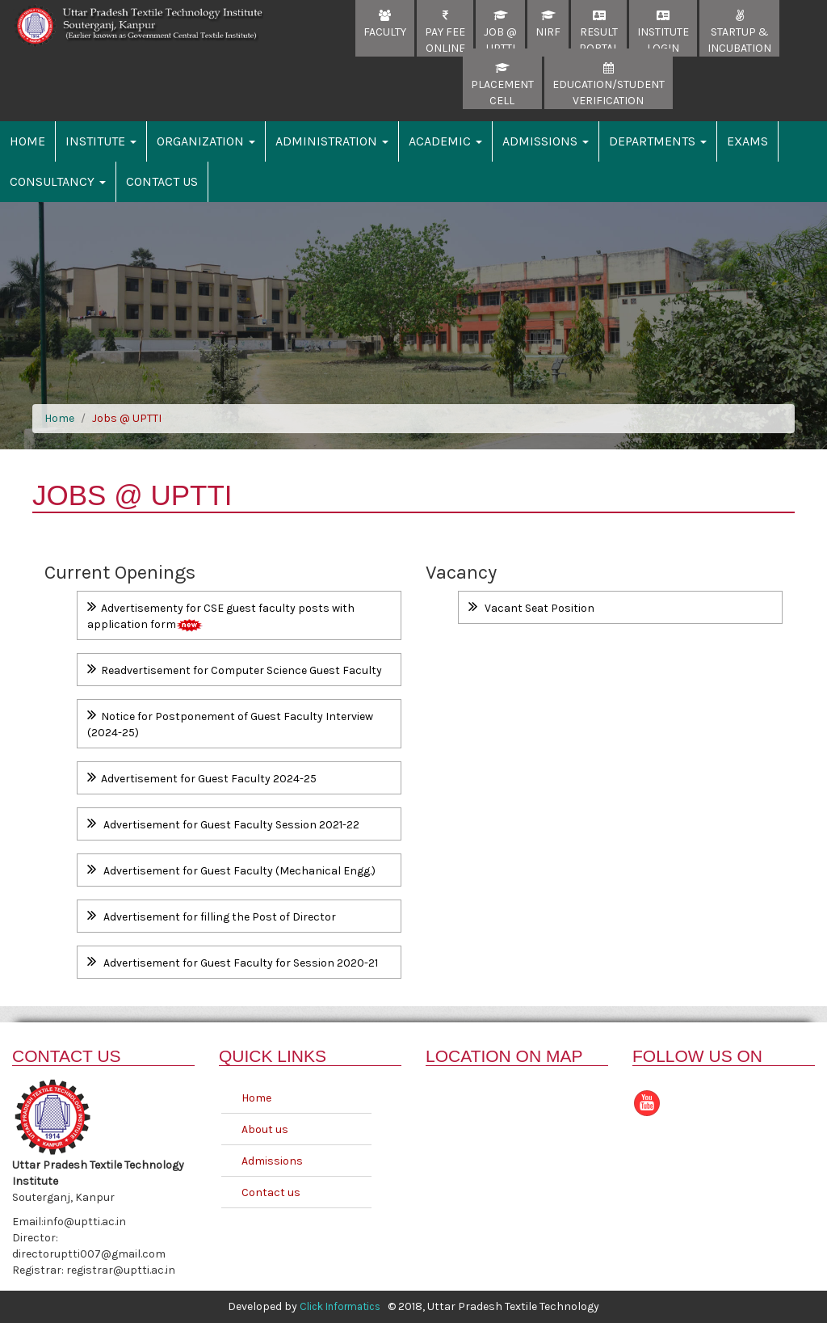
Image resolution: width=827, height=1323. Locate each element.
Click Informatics (340, 1306)
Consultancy (58, 181)
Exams (747, 141)
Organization (206, 141)
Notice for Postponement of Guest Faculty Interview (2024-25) (230, 722)
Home (27, 141)
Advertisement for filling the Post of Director (211, 915)
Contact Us (162, 181)
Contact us (270, 1192)
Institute (100, 141)
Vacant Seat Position (531, 606)
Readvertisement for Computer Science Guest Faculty (234, 668)
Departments (658, 141)
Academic (445, 141)
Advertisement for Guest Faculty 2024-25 (202, 777)
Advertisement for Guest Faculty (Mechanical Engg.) (231, 869)
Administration (331, 141)
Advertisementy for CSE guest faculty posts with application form (221, 615)
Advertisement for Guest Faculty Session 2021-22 (223, 823)
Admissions (545, 141)
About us (264, 1129)
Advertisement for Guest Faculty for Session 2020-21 (232, 961)
